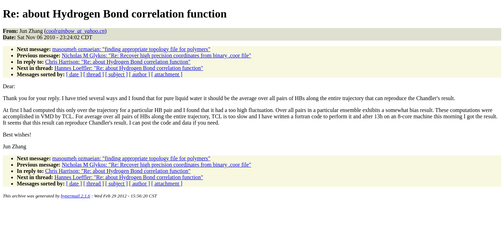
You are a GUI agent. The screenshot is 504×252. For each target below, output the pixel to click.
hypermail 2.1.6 (75, 195)
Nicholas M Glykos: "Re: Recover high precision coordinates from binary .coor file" (156, 55)
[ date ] (74, 74)
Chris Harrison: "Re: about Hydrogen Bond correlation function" (117, 62)
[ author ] (139, 74)
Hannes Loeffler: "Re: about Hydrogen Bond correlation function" (129, 68)
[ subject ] (116, 74)
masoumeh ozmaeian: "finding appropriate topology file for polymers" (131, 49)
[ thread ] (93, 74)
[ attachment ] (166, 74)
